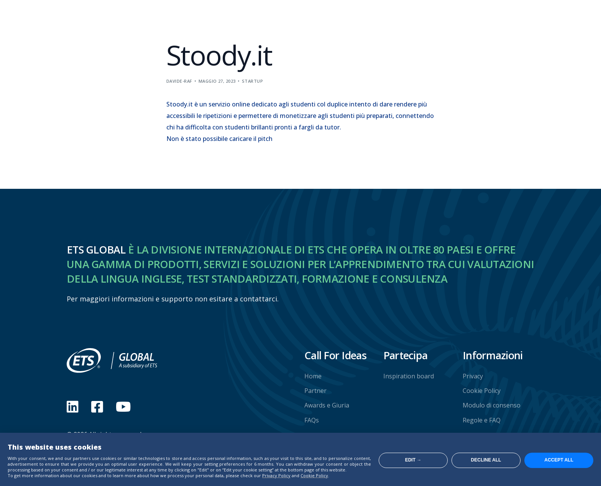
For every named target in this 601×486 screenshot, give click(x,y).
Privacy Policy (276, 475)
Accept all (558, 460)
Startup (252, 81)
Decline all (486, 460)
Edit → (413, 460)
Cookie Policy (314, 475)
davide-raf (179, 81)
